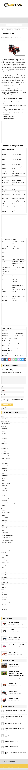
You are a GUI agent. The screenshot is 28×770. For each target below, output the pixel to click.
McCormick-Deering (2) (7, 540)
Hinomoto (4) (4, 493)
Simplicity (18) (4, 582)
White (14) (3, 604)
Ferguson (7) (4, 475)
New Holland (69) (5, 550)
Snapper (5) (4, 584)
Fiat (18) (3, 478)
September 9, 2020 (14, 624)
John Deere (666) (5, 513)
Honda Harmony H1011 (16, 645)
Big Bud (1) (4, 431)
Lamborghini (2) (5, 520)
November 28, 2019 (14, 654)
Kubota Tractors (8, 660)
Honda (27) (4, 495)
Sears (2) (3, 574)
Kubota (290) (4, 517)
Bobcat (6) (4, 433)
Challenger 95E (15, 741)
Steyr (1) (3, 579)
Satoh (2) (3, 569)
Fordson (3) (4, 485)
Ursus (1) (3, 589)
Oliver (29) (3, 552)
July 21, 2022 (13, 700)
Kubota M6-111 (14, 699)
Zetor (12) (3, 612)
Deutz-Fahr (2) (4, 465)
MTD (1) (3, 547)
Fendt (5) (3, 473)
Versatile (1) (4, 597)
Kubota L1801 (13, 684)
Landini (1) (3, 522)
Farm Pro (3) (4, 470)
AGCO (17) (4, 416)
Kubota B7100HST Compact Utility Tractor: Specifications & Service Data (17, 674)
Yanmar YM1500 (14, 622)
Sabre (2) (3, 565)
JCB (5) (3, 510)
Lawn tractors (17, 19)
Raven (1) (3, 557)
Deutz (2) (3, 461)
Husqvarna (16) (5, 498)
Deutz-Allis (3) (4, 463)
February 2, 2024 (14, 685)
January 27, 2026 (14, 679)
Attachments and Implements (8, 22)
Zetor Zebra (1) (5, 614)
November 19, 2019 (14, 632)
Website (3, 394)
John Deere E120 (17, 723)
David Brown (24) (5, 458)
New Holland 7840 (14, 637)
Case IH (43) (4, 443)
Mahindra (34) (4, 532)
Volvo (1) (3, 599)
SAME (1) (3, 567)
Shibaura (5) (4, 577)
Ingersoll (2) (4, 500)
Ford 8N (11, 630)
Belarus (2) (4, 428)
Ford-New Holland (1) (6, 483)
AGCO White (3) (5, 421)
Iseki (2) (3, 505)
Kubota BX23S (13, 652)
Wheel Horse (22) (5, 602)
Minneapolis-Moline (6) (6, 542)
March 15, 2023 (13, 639)
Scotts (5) (3, 572)
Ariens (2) (3, 426)
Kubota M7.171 (13, 691)
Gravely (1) (4, 488)
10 (22, 624)
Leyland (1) (4, 527)
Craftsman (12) (5, 453)
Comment (3, 375)
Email (2, 390)
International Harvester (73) (8, 503)
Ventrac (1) (4, 594)
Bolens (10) (4, 436)
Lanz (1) (3, 525)
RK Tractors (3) (5, 562)
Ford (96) (3, 480)
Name (3, 386)
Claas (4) (3, 451)
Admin (16, 37)
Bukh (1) (3, 441)
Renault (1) (4, 560)
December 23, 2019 (7, 37)
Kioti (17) (3, 515)
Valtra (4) (3, 592)
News (2, 19)
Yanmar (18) (4, 609)
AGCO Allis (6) (4, 418)
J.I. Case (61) (4, 508)
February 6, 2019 (14, 647)
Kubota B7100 (13, 664)
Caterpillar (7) (4, 446)
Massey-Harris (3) (5, 537)
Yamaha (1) (4, 607)
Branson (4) (4, 438)
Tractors (8, 19)
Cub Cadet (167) (5, 456)
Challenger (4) (4, 448)
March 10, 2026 (13, 666)
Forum (20, 22)
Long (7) (3, 530)
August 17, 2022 (14, 693)
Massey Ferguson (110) (7, 535)
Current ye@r (5, 407)
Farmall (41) (4, 468)
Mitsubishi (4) (4, 545)
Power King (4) (5, 555)
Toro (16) (3, 587)
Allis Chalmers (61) (5, 423)
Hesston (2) (4, 490)
